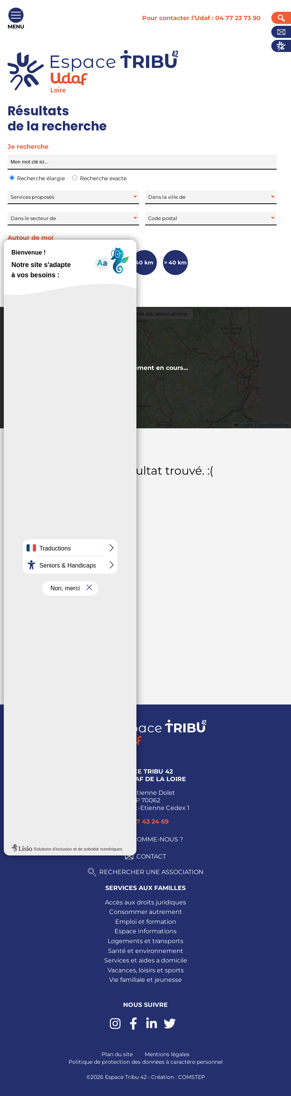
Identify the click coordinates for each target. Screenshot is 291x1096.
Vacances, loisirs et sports (146, 970)
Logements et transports (145, 941)
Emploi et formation (145, 921)
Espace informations (145, 931)
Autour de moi (30, 237)
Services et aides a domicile (145, 960)
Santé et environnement (145, 950)
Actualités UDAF (281, 46)
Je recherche (28, 146)
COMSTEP (191, 1077)
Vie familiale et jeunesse (145, 979)
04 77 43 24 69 (145, 821)
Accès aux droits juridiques (145, 902)
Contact (281, 32)
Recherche (281, 18)
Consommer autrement (145, 911)
